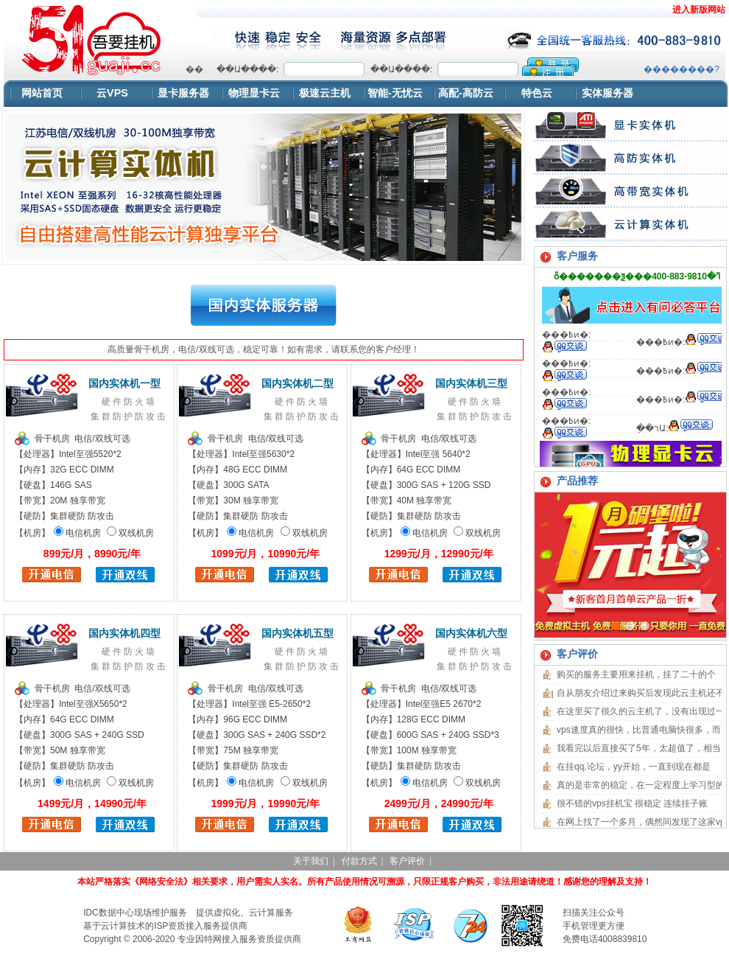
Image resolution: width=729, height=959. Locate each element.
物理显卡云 (254, 93)
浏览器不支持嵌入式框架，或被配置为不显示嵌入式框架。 (452, 66)
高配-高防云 (465, 93)
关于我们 (310, 861)
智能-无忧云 (395, 93)
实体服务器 (607, 93)
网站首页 (42, 93)
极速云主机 (325, 93)
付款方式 (359, 861)
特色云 (536, 93)
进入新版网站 (698, 9)
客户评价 (407, 861)
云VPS (112, 93)
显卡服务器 (183, 93)
